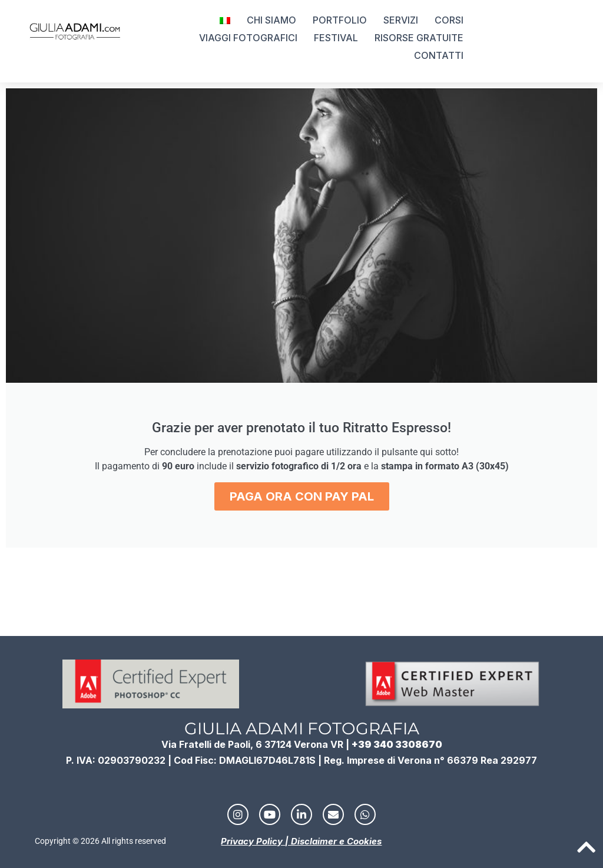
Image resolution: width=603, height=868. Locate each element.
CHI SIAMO (271, 20)
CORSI (449, 20)
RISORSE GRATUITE (419, 38)
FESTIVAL (336, 38)
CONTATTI (438, 55)
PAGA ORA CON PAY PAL (302, 496)
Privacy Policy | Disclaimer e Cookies (301, 841)
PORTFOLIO (340, 20)
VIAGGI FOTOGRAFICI (248, 38)
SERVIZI (400, 20)
